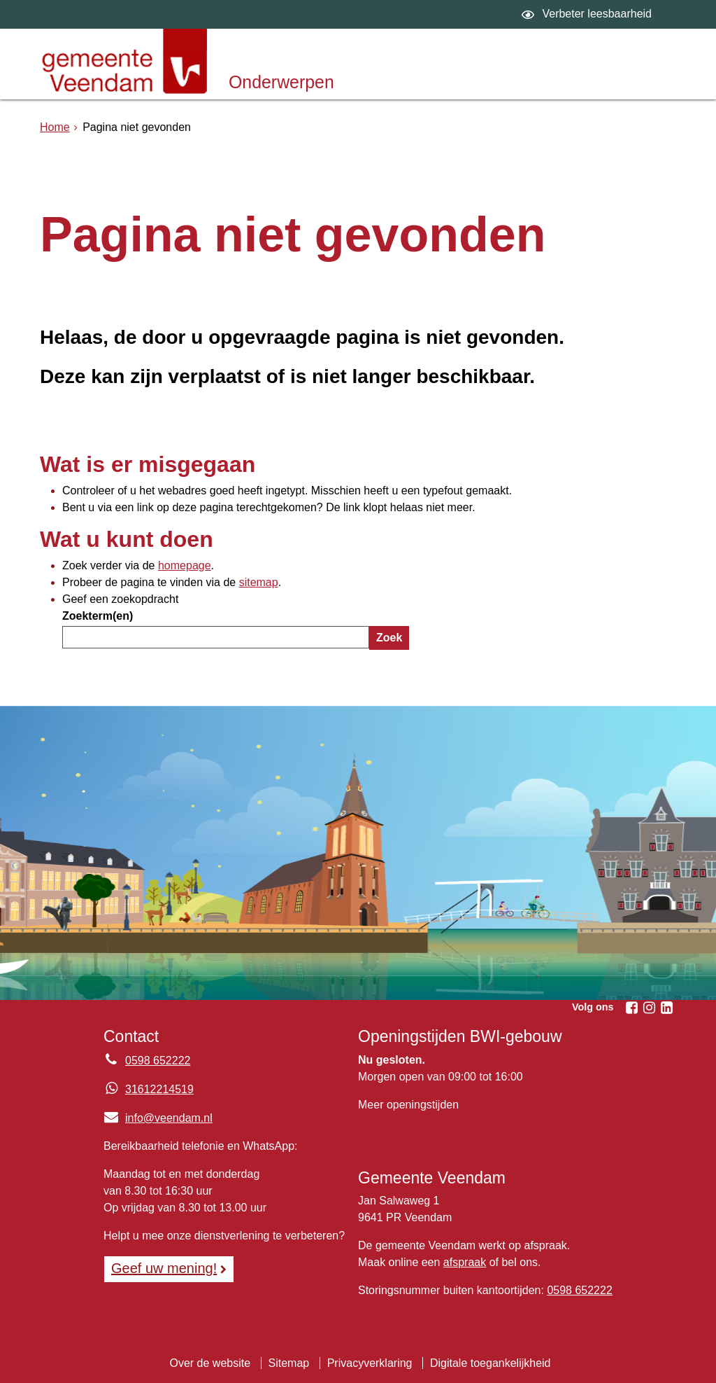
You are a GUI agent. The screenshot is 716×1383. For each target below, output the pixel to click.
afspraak (464, 1262)
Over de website (209, 1363)
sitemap (258, 582)
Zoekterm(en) (97, 616)
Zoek (389, 638)
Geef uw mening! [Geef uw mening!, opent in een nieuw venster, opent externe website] (164, 1268)
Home (55, 127)
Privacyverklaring (370, 1363)
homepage (184, 565)
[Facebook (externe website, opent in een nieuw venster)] (631, 1007)
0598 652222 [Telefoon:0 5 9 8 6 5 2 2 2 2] (157, 1060)
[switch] (588, 14)
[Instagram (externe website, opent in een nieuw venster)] (649, 1007)
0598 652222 (579, 1290)
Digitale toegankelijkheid (490, 1363)
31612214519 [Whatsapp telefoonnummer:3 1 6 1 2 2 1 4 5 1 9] (159, 1089)
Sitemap (289, 1363)
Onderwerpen (281, 82)
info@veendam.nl (158, 1118)
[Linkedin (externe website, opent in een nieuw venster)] (666, 1007)
